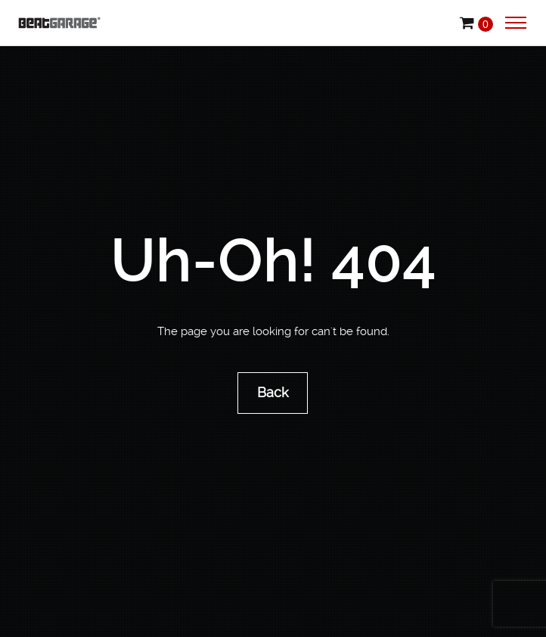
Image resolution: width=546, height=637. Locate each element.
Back (273, 392)
